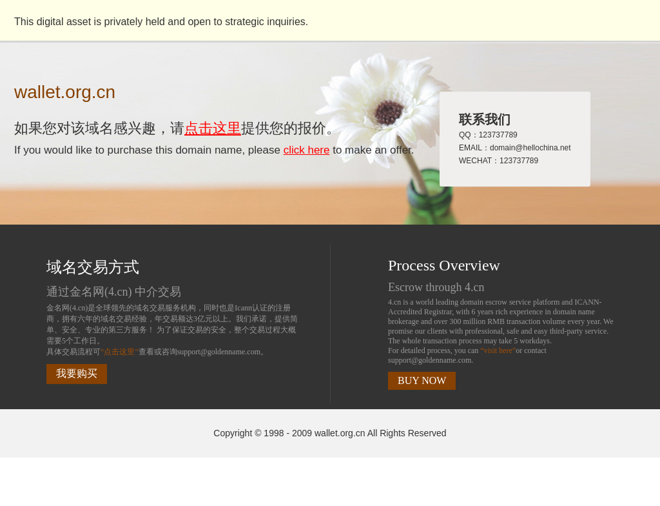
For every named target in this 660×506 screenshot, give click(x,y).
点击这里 (212, 128)
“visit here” (498, 350)
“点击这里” (120, 351)
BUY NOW (422, 380)
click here (307, 150)
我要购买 (76, 373)
